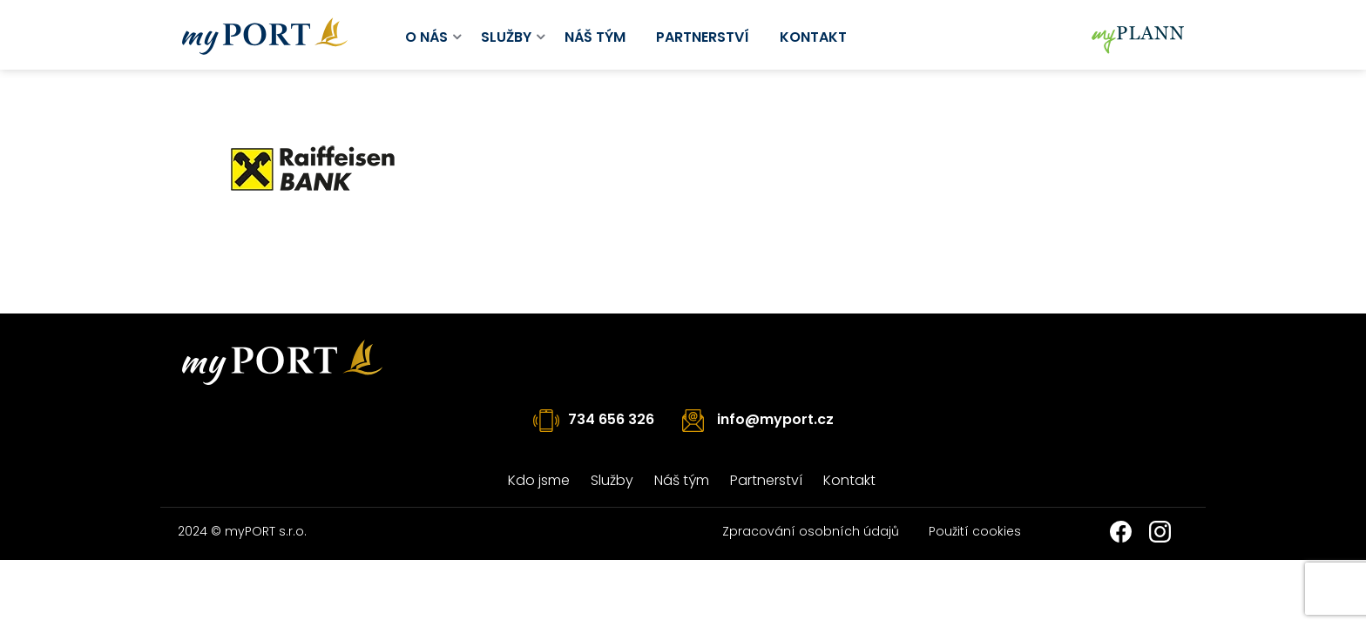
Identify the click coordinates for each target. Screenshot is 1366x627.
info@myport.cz (775, 419)
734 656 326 (611, 419)
